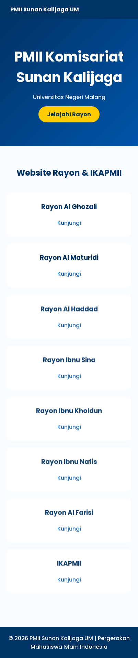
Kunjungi (69, 223)
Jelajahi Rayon (69, 114)
